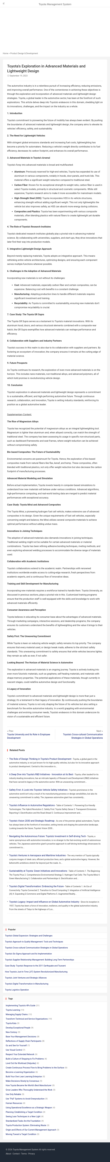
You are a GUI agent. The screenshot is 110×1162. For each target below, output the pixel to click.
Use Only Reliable (15, 1094)
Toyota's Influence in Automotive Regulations (32, 805)
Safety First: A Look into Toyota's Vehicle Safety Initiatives (38, 790)
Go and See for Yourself (18, 1045)
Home (5, 53)
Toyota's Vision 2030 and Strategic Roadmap (32, 820)
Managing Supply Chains (19, 1014)
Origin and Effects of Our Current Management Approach (32, 1130)
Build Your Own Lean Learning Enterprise (25, 1076)
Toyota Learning (15, 1010)
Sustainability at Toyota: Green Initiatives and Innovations (38, 871)
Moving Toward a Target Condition (22, 1134)
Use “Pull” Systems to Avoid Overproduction (27, 1099)
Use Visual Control (15, 1050)
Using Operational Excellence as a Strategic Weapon (30, 1107)
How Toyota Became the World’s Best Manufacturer (30, 1085)
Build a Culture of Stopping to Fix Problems (26, 1059)
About (8, 1154)
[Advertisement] (55, 30)
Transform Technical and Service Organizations (29, 1019)
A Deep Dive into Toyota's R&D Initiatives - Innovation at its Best (41, 774)
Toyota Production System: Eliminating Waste (27, 1125)
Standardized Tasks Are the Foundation (25, 1121)
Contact (16, 1154)
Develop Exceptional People (19, 1028)
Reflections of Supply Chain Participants (25, 1041)
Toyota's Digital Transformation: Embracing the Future (36, 886)
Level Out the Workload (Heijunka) (22, 1063)
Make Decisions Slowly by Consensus (24, 1081)
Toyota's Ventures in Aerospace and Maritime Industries (37, 855)
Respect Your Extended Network (21, 1054)
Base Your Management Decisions (22, 1036)
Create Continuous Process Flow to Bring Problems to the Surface (36, 1068)
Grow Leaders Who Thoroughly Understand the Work (30, 1090)
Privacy (31, 1154)
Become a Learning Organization (22, 1072)
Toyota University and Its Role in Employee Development (28, 736)
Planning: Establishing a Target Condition (25, 1112)
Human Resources (15, 1103)
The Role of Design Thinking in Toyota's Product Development (40, 759)
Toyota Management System (55, 4)
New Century (13, 1032)
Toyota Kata (12, 1023)
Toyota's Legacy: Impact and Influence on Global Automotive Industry (44, 901)
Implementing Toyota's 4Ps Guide (22, 1005)
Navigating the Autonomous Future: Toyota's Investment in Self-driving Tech (47, 836)
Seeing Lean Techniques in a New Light (25, 1116)
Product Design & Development (24, 53)
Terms (24, 1154)
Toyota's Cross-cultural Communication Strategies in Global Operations (83, 736)
